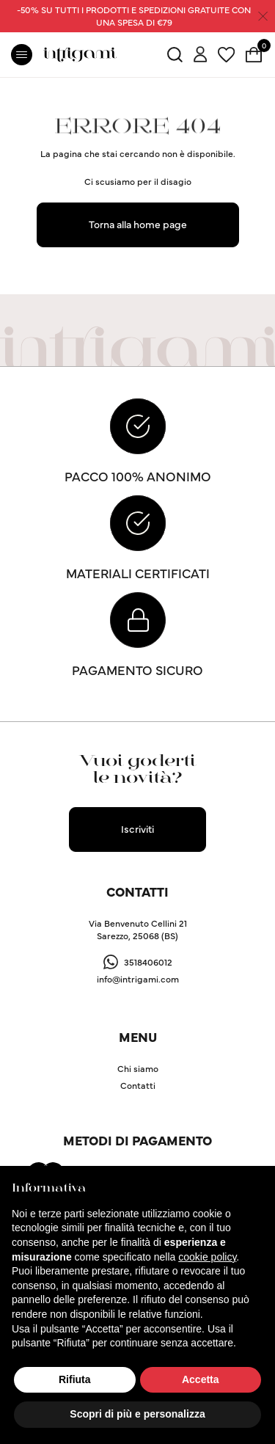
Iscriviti (137, 828)
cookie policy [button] (207, 1257)
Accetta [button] (200, 1379)
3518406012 (148, 961)
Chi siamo (137, 1068)
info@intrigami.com (138, 978)
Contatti (137, 1085)
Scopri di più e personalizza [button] (137, 1414)
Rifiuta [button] (75, 1379)
